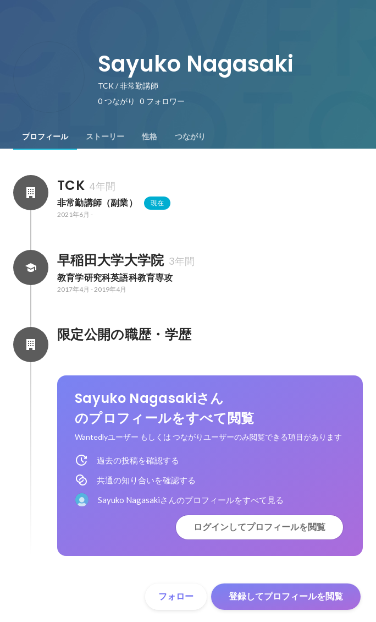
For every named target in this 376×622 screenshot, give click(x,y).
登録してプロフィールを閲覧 (286, 596)
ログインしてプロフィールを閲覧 (259, 527)
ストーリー (105, 136)
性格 (149, 136)
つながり (190, 136)
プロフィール (45, 136)
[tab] (45, 136)
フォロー (175, 596)
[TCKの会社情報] (30, 192)
